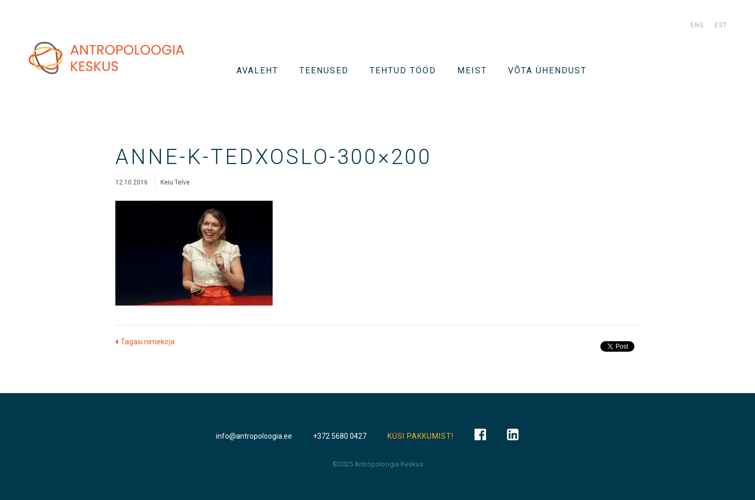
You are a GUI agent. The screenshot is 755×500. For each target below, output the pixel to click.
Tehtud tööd (403, 70)
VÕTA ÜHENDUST (547, 70)
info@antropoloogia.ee (254, 436)
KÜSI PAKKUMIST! (420, 436)
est (721, 25)
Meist (472, 70)
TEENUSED (324, 70)
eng (697, 25)
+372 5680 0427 (339, 436)
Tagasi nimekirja (148, 342)
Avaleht (257, 70)
